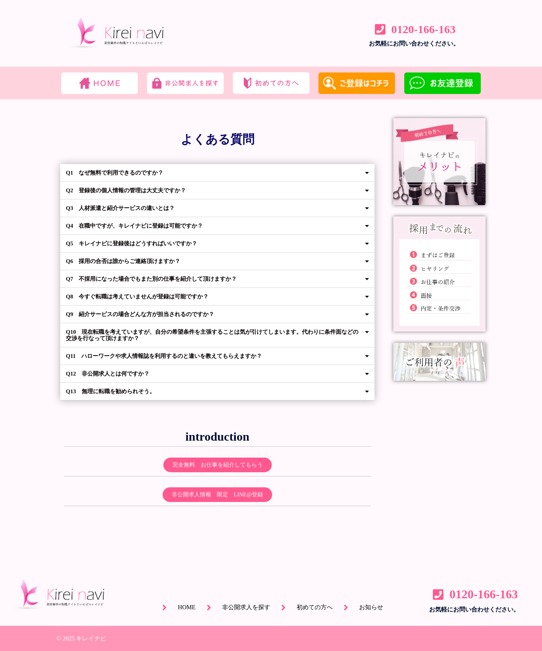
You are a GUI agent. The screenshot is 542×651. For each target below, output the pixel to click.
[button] (217, 464)
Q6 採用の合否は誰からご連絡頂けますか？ (127, 261)
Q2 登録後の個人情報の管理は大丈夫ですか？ (130, 190)
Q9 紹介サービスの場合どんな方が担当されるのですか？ (145, 314)
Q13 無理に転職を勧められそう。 (113, 391)
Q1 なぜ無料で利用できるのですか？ (118, 172)
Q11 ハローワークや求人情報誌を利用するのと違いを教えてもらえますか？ (170, 355)
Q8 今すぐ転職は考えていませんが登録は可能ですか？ (142, 296)
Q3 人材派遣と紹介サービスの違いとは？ (124, 208)
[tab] (217, 173)
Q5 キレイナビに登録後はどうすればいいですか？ (136, 243)
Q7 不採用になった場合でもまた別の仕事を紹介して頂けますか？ (157, 278)
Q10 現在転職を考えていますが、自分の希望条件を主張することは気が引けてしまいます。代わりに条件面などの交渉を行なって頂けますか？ (212, 335)
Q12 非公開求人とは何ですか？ (110, 373)
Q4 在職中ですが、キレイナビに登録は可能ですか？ (139, 225)
